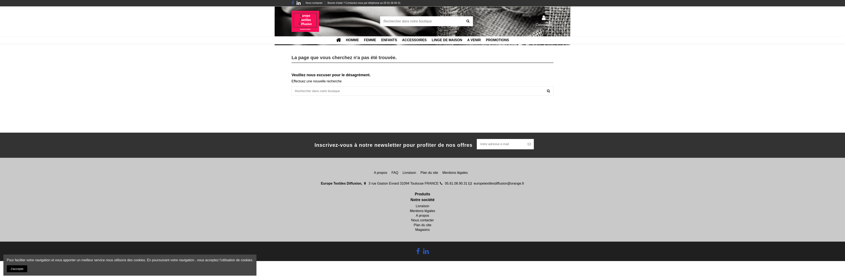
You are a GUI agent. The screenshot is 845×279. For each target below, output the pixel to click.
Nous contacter (314, 2)
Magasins (422, 231)
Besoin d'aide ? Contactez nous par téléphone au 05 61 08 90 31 (364, 2)
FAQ (394, 173)
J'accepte (18, 268)
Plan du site (429, 173)
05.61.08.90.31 (456, 184)
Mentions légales (455, 173)
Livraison (409, 173)
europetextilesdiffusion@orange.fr (499, 184)
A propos (380, 173)
